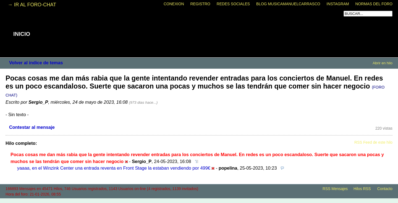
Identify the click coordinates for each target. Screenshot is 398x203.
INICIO (21, 34)
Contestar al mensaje (32, 127)
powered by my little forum (199, 200)
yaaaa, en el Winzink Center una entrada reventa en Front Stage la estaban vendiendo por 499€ (113, 167)
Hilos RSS (362, 189)
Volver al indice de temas (36, 62)
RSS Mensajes (335, 189)
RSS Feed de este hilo (373, 142)
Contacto (384, 189)
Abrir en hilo (382, 63)
